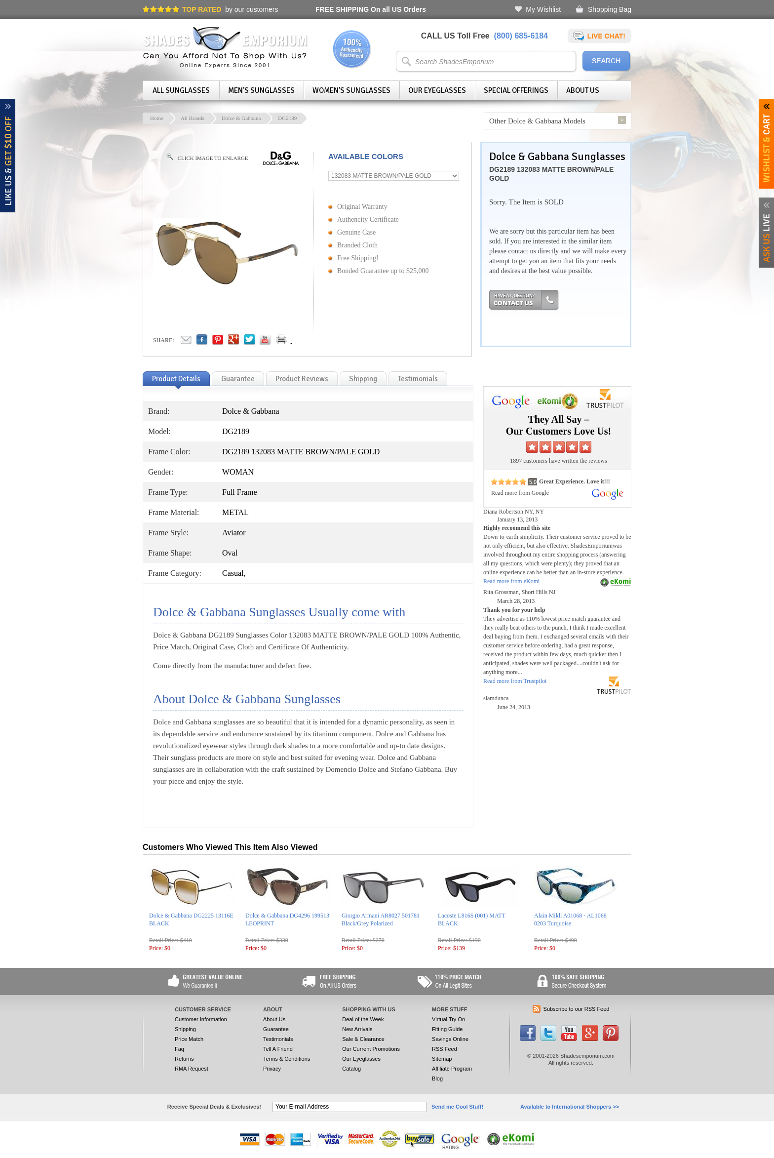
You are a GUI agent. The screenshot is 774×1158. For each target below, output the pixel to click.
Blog (437, 1078)
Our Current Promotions (371, 1049)
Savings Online (450, 1039)
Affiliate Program (452, 1069)
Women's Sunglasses (351, 90)
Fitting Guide (447, 1029)
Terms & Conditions (286, 1059)
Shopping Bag (609, 9)
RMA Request (191, 1069)
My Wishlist (543, 9)
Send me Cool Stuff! (457, 1107)
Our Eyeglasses (437, 90)
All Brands (192, 118)
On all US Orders (370, 9)
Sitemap (442, 1059)
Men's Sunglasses (261, 90)
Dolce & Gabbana (241, 118)
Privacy (272, 1069)
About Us (582, 90)
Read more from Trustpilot (514, 681)
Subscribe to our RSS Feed (576, 1009)
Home (156, 118)
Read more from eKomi (511, 581)
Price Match (189, 1039)
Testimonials (278, 1039)
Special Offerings (516, 90)
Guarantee (276, 1029)
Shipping (185, 1029)
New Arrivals (357, 1029)
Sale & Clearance (363, 1039)
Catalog (351, 1069)
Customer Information (201, 1019)
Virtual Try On (448, 1019)
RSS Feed (444, 1049)
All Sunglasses (181, 90)
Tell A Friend (278, 1049)
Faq (179, 1049)
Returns (184, 1059)
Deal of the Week (363, 1019)
